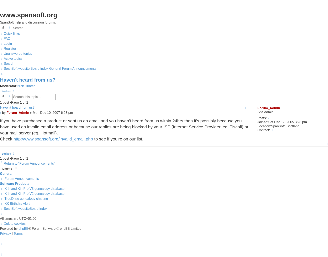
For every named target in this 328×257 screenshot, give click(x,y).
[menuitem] (5, 38)
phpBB (23, 228)
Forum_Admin (269, 108)
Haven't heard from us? (27, 80)
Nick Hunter (26, 86)
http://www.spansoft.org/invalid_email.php (53, 139)
